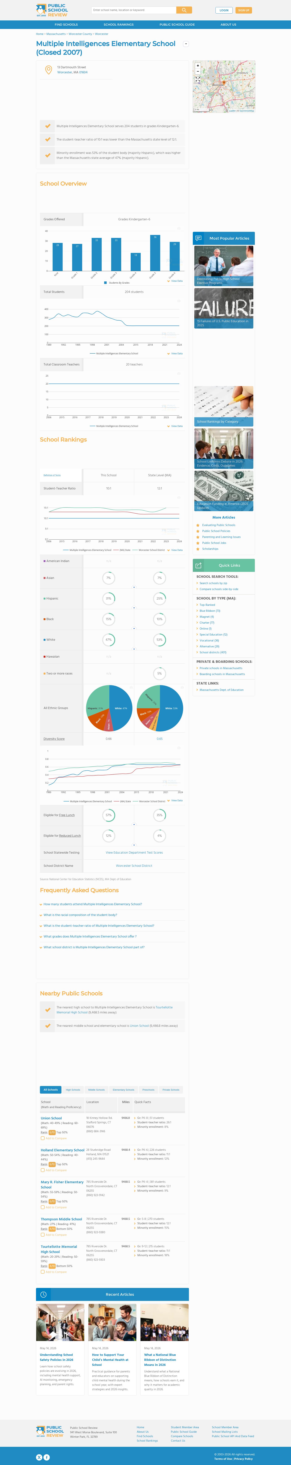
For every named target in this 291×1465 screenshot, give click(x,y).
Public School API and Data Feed (233, 1436)
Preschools (148, 1089)
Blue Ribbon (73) (210, 611)
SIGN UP (243, 10)
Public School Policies (216, 531)
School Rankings (147, 1441)
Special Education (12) (214, 635)
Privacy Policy (243, 1459)
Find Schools (145, 1436)
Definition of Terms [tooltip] (52, 475)
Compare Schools (182, 1436)
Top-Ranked (207, 605)
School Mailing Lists (225, 1432)
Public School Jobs (214, 543)
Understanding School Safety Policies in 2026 (56, 1358)
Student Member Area (185, 1427)
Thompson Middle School (61, 1219)
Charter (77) (207, 623)
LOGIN (224, 10)
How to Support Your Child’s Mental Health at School (110, 1360)
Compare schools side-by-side (219, 589)
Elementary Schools (123, 1089)
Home (140, 1427)
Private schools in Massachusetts (221, 668)
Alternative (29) (209, 646)
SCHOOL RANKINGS (119, 24)
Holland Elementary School (62, 1150)
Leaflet (232, 111)
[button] (224, 83)
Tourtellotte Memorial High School (59, 1249)
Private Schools (171, 1089)
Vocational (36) (209, 640)
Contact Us (178, 1441)
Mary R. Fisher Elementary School (62, 1185)
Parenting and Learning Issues (221, 537)
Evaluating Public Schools (218, 525)
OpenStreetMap (246, 111)
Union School (139, 1026)
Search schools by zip (213, 583)
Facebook (46, 1457)
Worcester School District (134, 866)
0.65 (160, 739)
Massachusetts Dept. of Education (222, 690)
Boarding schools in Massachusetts (222, 674)
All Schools (51, 1089)
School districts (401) (213, 652)
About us (143, 1432)
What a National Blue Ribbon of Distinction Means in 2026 (160, 1360)
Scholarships (210, 549)
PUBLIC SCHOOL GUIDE (177, 24)
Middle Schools (96, 1089)
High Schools (73, 1089)
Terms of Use (223, 1459)
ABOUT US (228, 24)
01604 (83, 72)
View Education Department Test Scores (134, 852)
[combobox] (131, 10)
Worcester (64, 72)
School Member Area (225, 1427)
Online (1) (206, 629)
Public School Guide (184, 1432)
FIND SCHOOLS (66, 24)
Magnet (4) (207, 617)
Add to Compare (56, 1138)
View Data (177, 281)
